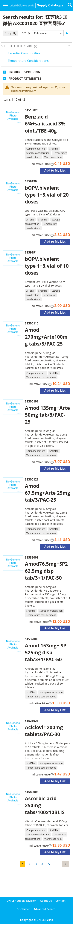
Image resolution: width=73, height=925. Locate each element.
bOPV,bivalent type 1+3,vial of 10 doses (47, 266)
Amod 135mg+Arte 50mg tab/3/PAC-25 (47, 415)
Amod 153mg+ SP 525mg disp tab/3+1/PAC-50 (45, 652)
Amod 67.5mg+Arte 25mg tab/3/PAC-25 (47, 493)
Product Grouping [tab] (24, 72)
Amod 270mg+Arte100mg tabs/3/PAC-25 (46, 337)
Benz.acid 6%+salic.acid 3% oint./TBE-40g (45, 123)
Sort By (25, 33)
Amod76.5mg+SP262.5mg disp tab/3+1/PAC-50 (46, 570)
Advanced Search (44, 909)
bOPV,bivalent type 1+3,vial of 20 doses (47, 194)
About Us (46, 900)
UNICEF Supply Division (21, 900)
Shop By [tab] (10, 33)
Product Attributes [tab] (24, 79)
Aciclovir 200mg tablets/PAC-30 (44, 731)
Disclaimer (23, 909)
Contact (60, 900)
